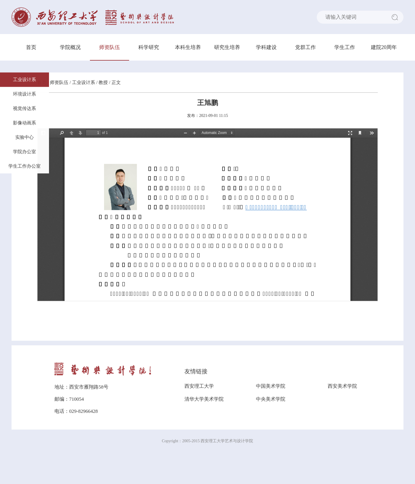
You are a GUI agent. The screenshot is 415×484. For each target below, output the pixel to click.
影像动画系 (24, 123)
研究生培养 (227, 47)
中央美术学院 (270, 399)
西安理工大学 (199, 386)
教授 (103, 82)
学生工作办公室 (24, 166)
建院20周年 (384, 47)
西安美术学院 (342, 386)
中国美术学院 (270, 386)
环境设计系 (24, 94)
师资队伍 (109, 47)
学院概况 (70, 47)
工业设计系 (24, 80)
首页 (31, 47)
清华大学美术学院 (204, 399)
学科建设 (266, 47)
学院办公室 (24, 152)
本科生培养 (188, 47)
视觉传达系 (24, 108)
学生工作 (344, 47)
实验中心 (24, 137)
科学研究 (148, 47)
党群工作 (305, 47)
